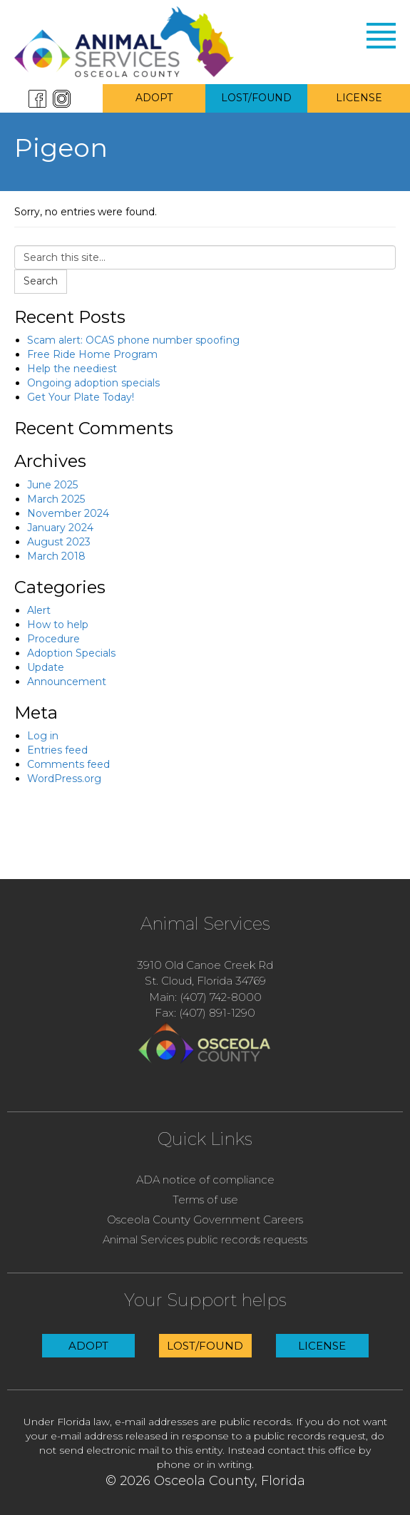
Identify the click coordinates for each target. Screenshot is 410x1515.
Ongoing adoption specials (93, 382)
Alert (39, 610)
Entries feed (57, 750)
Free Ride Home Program (92, 354)
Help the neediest (72, 368)
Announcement (66, 681)
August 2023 (59, 541)
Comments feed (68, 764)
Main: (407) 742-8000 (205, 997)
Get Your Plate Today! (80, 397)
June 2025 (52, 484)
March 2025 (56, 499)
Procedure (53, 638)
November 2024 (68, 513)
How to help (57, 624)
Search (41, 280)
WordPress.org (64, 778)
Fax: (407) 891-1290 (205, 1013)
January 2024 (60, 527)
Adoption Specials (71, 653)
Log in (42, 735)
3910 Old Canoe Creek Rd (205, 965)
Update (45, 667)
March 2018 (56, 556)
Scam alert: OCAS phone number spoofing (133, 340)
